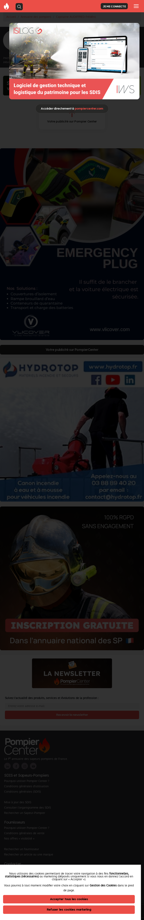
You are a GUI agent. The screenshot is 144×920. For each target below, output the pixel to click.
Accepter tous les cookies (69, 899)
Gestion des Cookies (103, 885)
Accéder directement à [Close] (72, 108)
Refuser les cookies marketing (69, 909)
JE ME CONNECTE (114, 6)
